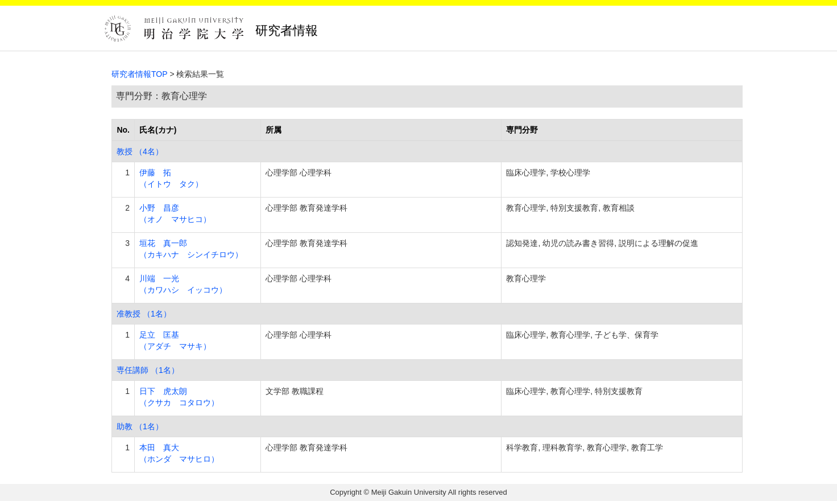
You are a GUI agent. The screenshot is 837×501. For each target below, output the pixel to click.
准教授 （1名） (144, 313)
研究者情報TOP (139, 74)
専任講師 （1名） (148, 370)
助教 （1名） (140, 426)
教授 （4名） (140, 151)
